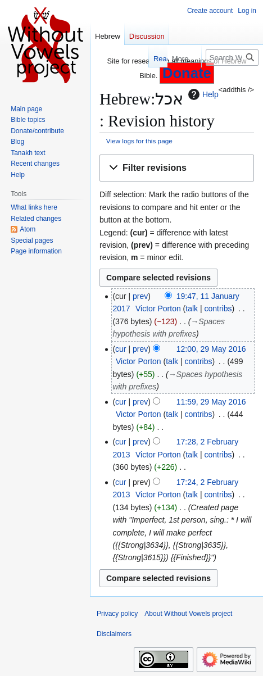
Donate (186, 73)
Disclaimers (114, 634)
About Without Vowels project (188, 614)
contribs (218, 308)
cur (120, 348)
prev (140, 296)
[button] (176, 168)
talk (191, 308)
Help (202, 94)
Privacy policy (117, 614)
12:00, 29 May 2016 (211, 348)
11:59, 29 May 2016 (211, 401)
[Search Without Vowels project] (232, 57)
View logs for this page (139, 140)
